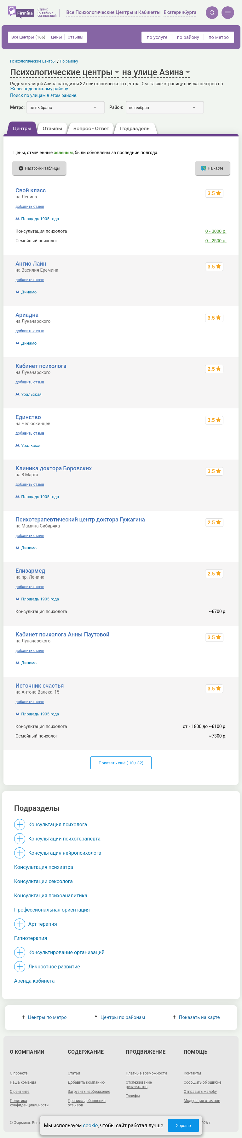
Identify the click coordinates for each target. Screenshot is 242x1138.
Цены (56, 37)
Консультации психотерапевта (64, 839)
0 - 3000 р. (216, 231)
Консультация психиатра (43, 867)
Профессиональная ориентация (52, 910)
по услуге (157, 37)
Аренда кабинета (34, 981)
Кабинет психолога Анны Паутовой (62, 634)
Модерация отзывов (202, 1101)
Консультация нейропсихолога (64, 853)
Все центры (28, 37)
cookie (90, 1126)
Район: (116, 107)
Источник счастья (39, 685)
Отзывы (75, 37)
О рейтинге (19, 1091)
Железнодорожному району (39, 88)
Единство (28, 417)
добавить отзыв (29, 206)
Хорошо (183, 1125)
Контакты (192, 1073)
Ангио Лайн (30, 263)
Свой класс (30, 190)
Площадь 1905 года (40, 218)
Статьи (74, 1073)
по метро (219, 37)
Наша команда (23, 1082)
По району (69, 61)
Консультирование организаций (66, 952)
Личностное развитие (54, 967)
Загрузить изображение (89, 1091)
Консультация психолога (57, 825)
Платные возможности (146, 1073)
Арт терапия (42, 924)
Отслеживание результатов (139, 1084)
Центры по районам (120, 1017)
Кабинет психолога (40, 366)
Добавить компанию (86, 1082)
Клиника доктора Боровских (53, 468)
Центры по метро (44, 1017)
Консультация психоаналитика (50, 896)
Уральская (31, 394)
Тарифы (133, 1096)
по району (188, 37)
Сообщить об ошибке (202, 1082)
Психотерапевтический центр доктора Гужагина (80, 519)
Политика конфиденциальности (29, 1103)
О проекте (18, 1073)
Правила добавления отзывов (87, 1103)
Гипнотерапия (30, 938)
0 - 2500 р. (216, 240)
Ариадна (26, 314)
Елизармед (30, 570)
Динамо (29, 292)
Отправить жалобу (200, 1091)
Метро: (17, 107)
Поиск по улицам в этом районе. (44, 95)
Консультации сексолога (43, 881)
